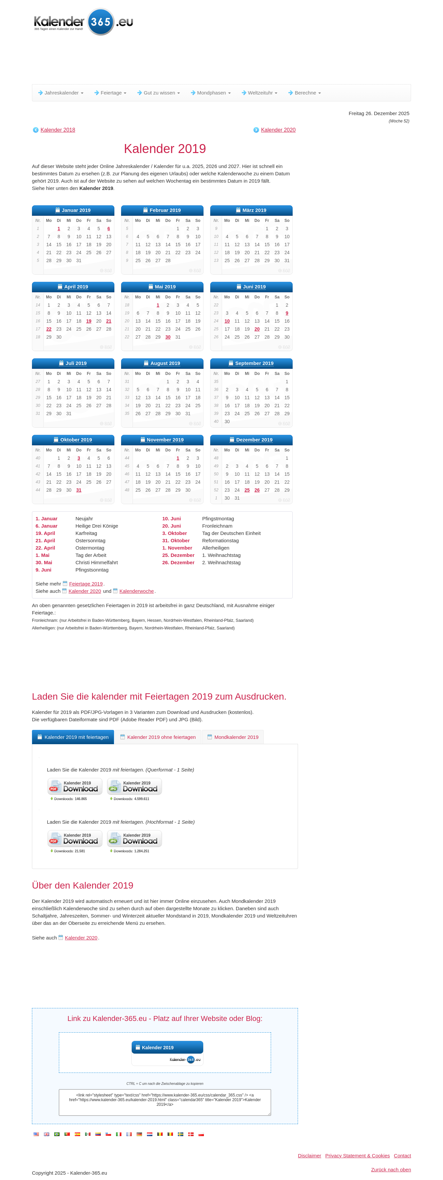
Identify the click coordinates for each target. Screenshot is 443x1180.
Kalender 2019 (158, 1047)
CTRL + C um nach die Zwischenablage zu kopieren (164, 1084)
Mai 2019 (165, 286)
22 (49, 329)
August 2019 (165, 363)
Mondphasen (210, 92)
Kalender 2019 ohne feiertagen (158, 737)
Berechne (304, 92)
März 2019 (254, 210)
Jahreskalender (60, 92)
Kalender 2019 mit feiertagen (73, 737)
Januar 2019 (76, 210)
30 (168, 337)
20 (257, 329)
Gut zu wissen (158, 92)
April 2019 (76, 286)
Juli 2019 (76, 363)
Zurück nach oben (391, 1169)
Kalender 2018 (58, 130)
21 (108, 321)
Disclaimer (309, 1155)
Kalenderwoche (136, 591)
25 (247, 490)
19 (88, 321)
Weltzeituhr (259, 92)
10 (227, 321)
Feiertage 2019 (86, 584)
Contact (402, 1155)
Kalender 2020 (278, 130)
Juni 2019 (254, 286)
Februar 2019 (165, 210)
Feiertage (110, 92)
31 (78, 490)
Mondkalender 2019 (233, 737)
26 (257, 490)
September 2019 (254, 363)
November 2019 (165, 439)
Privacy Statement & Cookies (357, 1155)
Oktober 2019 (76, 439)
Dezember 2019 (254, 439)
